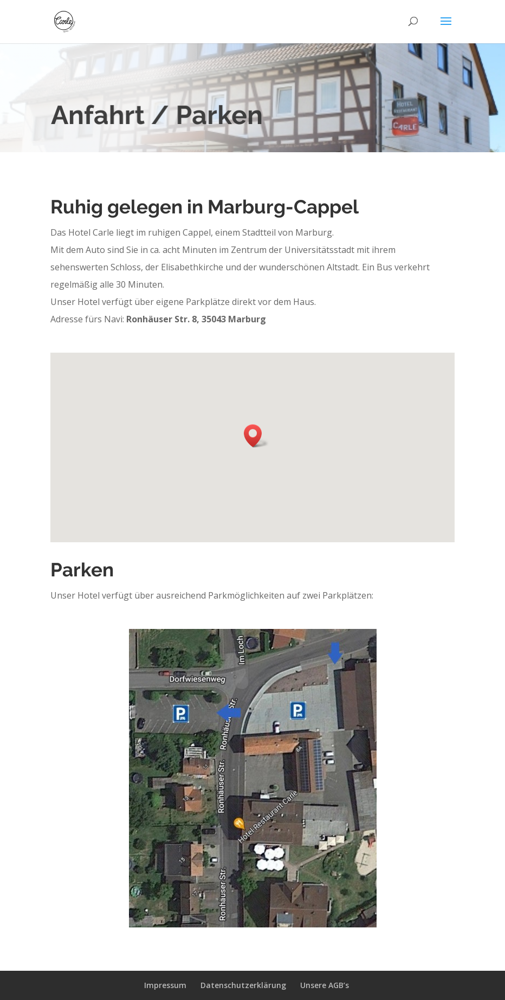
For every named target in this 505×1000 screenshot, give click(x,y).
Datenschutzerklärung (243, 985)
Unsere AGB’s (324, 985)
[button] (256, 435)
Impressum (165, 985)
